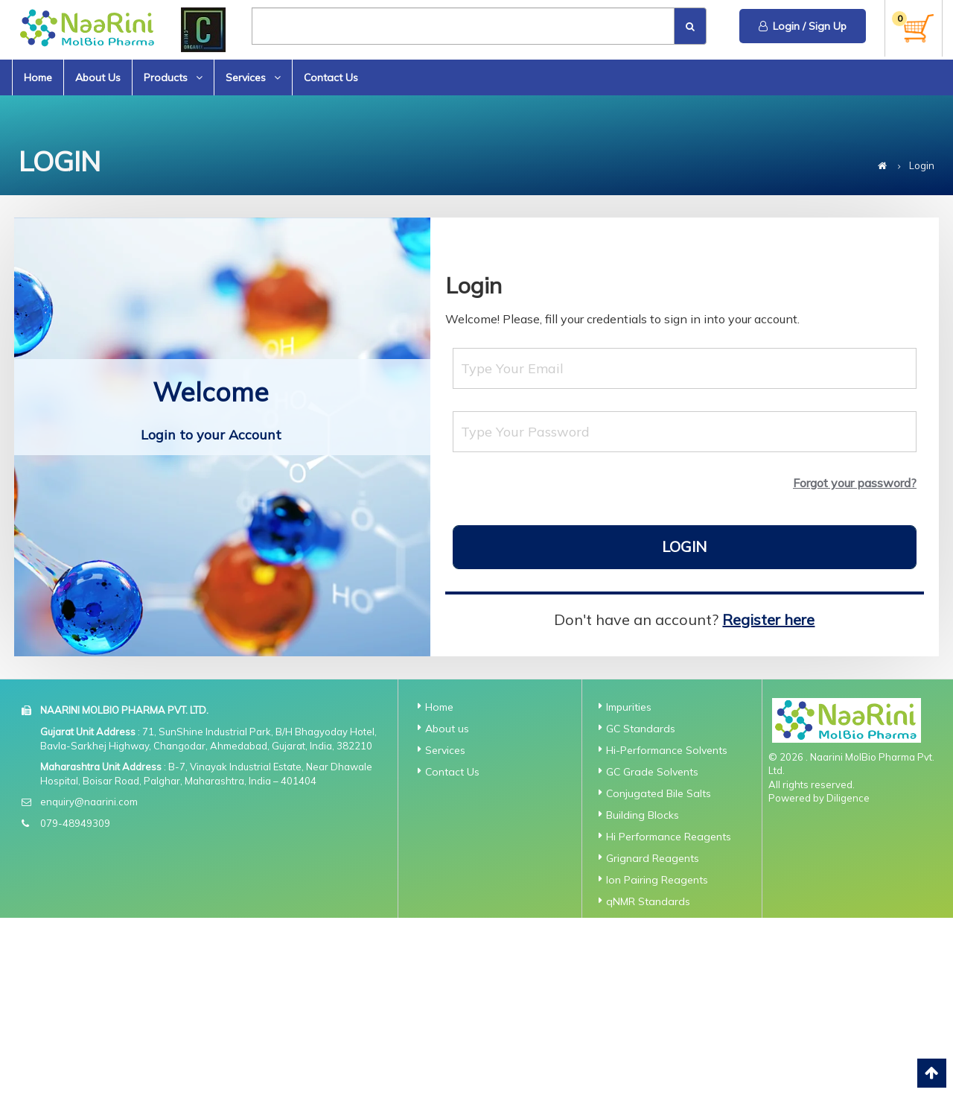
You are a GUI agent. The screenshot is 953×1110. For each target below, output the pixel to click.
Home (38, 77)
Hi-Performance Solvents (666, 750)
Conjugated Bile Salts (658, 793)
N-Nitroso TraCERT (652, 1023)
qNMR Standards (648, 901)
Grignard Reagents (652, 858)
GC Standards (640, 728)
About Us (98, 77)
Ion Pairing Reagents (657, 880)
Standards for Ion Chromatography (649, 1094)
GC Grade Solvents (652, 771)
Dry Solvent (634, 1001)
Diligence (848, 798)
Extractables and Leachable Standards (658, 973)
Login (684, 546)
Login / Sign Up (803, 26)
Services (253, 77)
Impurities (628, 707)
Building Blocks (642, 815)
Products (173, 77)
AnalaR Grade (640, 923)
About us (447, 728)
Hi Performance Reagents (668, 836)
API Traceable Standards (667, 944)
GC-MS (623, 1044)
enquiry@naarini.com (89, 802)
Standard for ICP (647, 1066)
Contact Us (331, 77)
